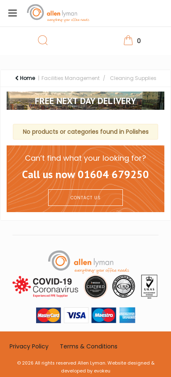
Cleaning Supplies (133, 78)
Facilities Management (71, 78)
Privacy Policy (29, 346)
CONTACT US (86, 198)
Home (25, 78)
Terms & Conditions (88, 346)
